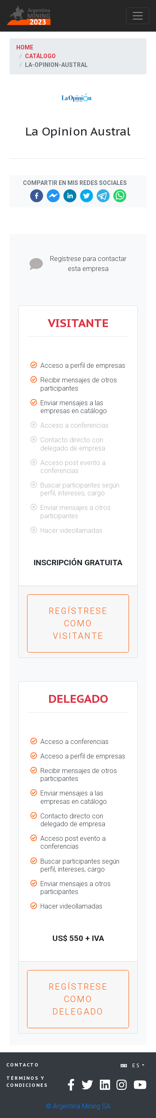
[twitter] (86, 195)
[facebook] (36, 195)
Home (24, 47)
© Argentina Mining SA (78, 1106)
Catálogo (40, 56)
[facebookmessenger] (53, 195)
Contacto (22, 1065)
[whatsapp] (119, 195)
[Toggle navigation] (137, 15)
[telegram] (103, 195)
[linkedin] (70, 195)
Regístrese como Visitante (78, 623)
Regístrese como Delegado (78, 999)
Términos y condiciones (27, 1081)
